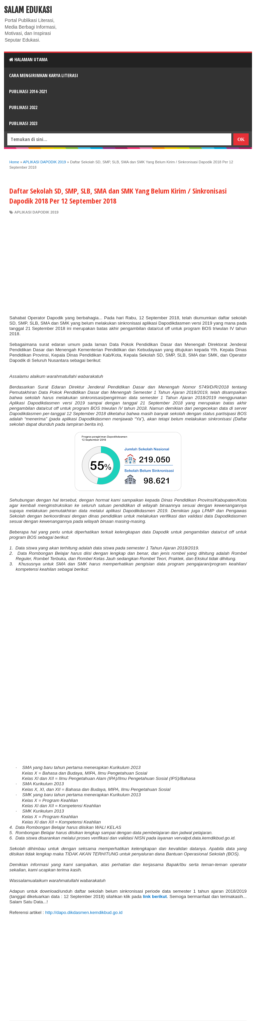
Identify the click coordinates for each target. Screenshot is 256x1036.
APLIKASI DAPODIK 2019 (36, 212)
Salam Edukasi (28, 10)
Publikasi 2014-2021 (28, 91)
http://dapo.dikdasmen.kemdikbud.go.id (83, 912)
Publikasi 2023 (23, 123)
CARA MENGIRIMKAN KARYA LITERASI (43, 75)
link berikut (155, 896)
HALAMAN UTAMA (28, 59)
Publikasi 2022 (23, 107)
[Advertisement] (128, 265)
